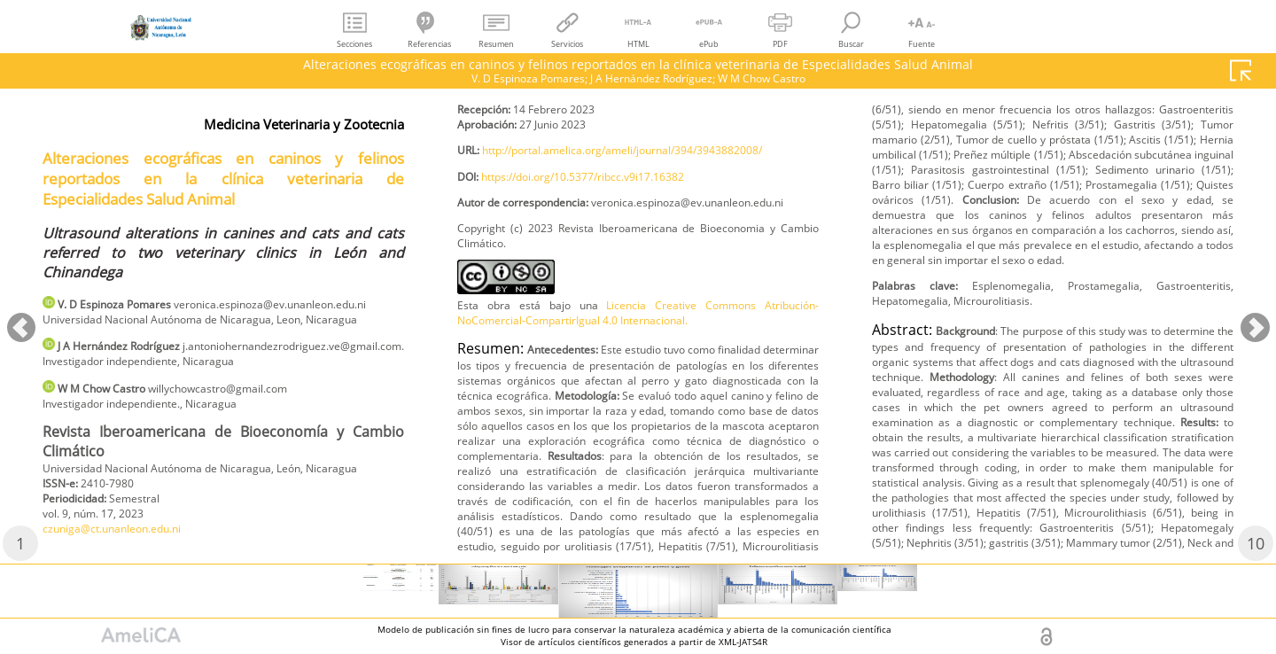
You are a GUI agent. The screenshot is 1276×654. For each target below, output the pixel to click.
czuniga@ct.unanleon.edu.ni (542, 160)
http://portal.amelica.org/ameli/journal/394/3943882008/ (624, 257)
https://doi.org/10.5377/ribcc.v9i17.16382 (607, 286)
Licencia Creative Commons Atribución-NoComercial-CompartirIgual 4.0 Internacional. (638, 451)
